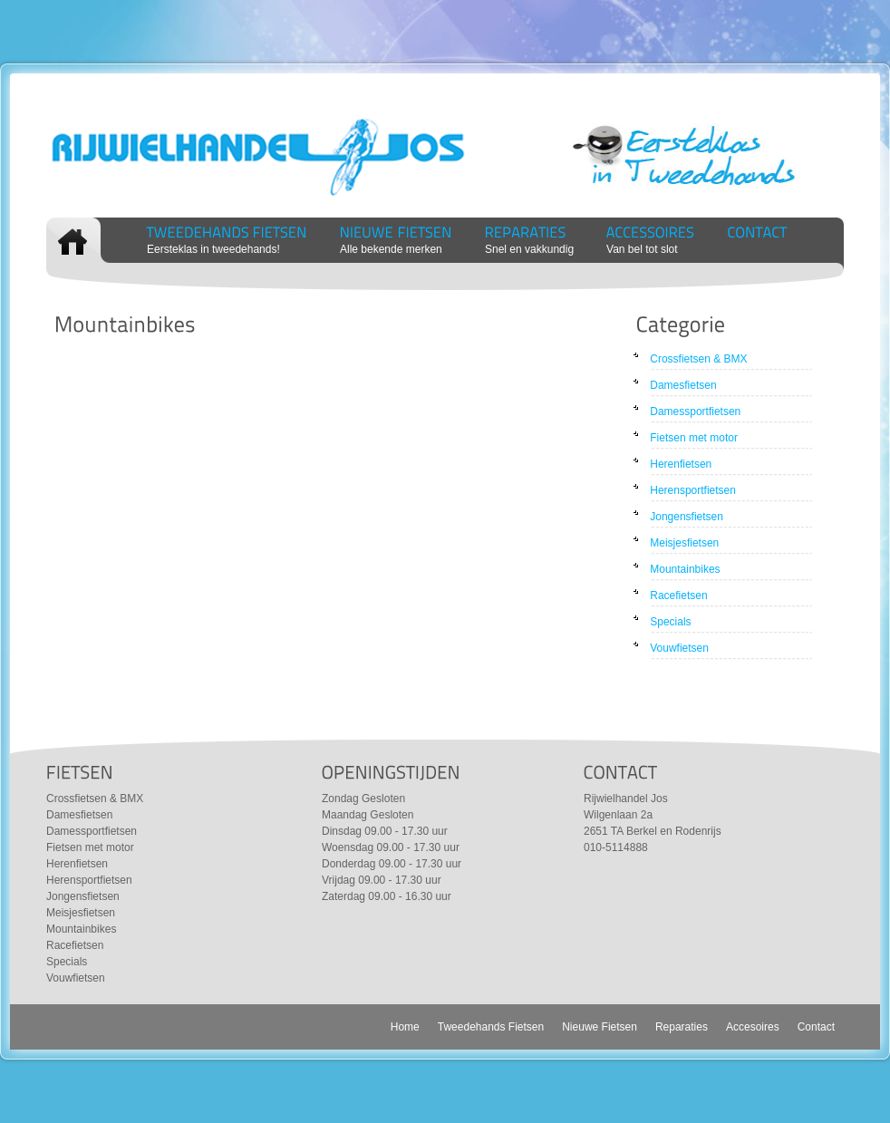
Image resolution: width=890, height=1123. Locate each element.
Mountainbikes (685, 569)
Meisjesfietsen (684, 543)
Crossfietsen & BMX (698, 359)
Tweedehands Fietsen (491, 1027)
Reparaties (681, 1027)
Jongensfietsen (686, 516)
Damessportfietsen (695, 411)
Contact (816, 1027)
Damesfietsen (683, 385)
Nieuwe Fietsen (599, 1027)
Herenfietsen (680, 464)
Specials (670, 621)
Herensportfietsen (693, 490)
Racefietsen (678, 595)
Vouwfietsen (679, 648)
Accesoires (752, 1027)
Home (405, 1027)
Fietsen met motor (694, 437)
